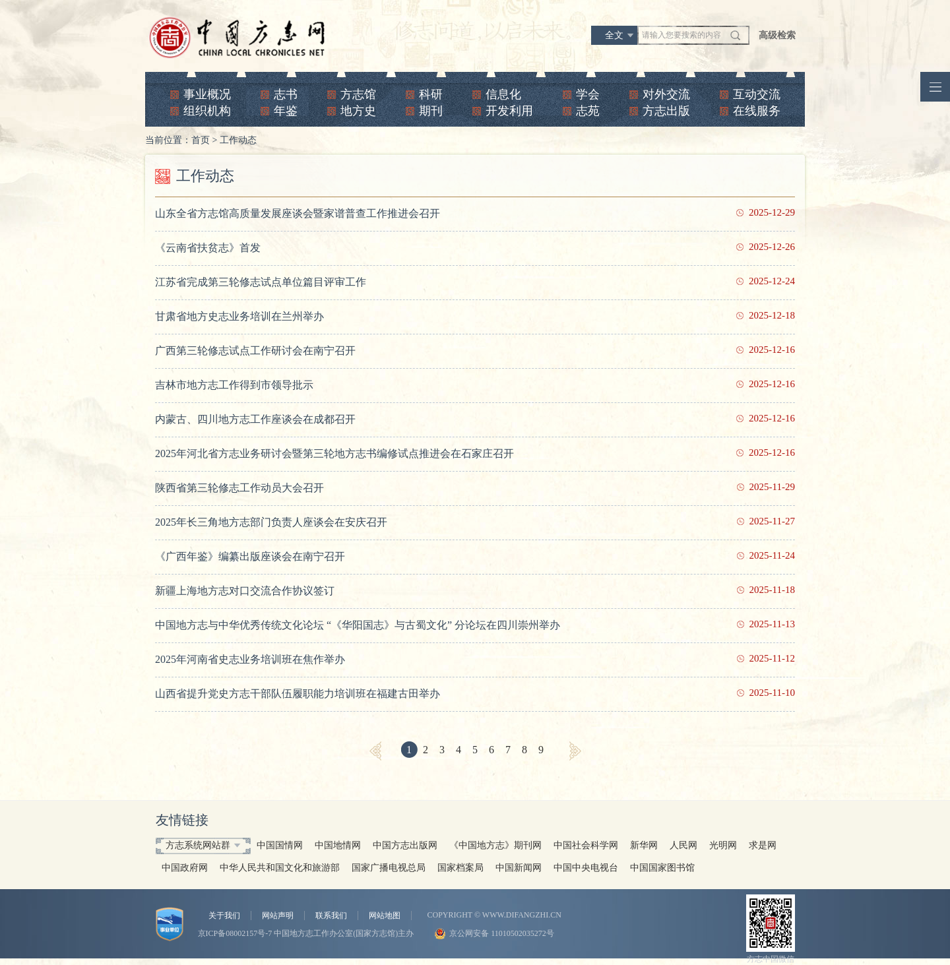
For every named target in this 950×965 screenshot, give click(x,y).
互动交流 (756, 94)
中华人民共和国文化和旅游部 (280, 868)
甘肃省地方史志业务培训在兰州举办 (239, 316)
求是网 (762, 845)
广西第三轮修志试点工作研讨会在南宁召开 (255, 350)
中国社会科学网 (586, 845)
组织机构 (207, 110)
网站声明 (278, 915)
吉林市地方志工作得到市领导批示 (234, 384)
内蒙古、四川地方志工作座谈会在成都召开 (255, 419)
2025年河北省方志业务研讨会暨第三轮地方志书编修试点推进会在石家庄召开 (334, 453)
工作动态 (238, 140)
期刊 (431, 110)
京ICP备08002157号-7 (235, 933)
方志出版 (666, 110)
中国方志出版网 (405, 845)
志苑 (588, 110)
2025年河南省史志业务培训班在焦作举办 (250, 659)
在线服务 (756, 110)
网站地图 (384, 915)
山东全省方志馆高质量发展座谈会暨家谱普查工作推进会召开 (297, 213)
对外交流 (666, 94)
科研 (431, 94)
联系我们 (331, 915)
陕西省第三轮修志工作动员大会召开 (239, 487)
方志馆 (358, 94)
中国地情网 (338, 845)
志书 (286, 94)
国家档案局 (460, 868)
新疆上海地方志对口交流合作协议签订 (244, 590)
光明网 (723, 845)
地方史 (358, 110)
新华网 (644, 845)
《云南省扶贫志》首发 (208, 247)
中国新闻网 (518, 868)
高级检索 (777, 35)
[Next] (575, 751)
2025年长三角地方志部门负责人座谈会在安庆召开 (271, 522)
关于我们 (224, 915)
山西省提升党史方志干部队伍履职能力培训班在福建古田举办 (297, 693)
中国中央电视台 (586, 868)
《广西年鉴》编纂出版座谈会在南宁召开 (250, 556)
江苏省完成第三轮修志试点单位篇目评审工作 (260, 282)
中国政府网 (185, 868)
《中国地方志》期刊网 (495, 845)
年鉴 (286, 110)
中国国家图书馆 (662, 868)
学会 (588, 94)
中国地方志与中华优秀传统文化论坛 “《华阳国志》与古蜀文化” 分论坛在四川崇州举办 (357, 625)
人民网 (683, 845)
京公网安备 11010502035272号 (501, 933)
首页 (200, 140)
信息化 (503, 94)
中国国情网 (280, 845)
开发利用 (509, 110)
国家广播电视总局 (389, 868)
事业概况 (207, 94)
